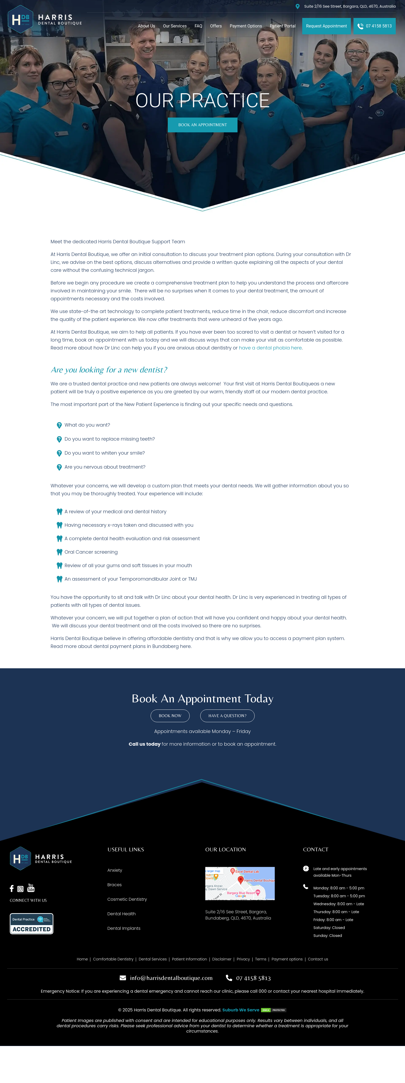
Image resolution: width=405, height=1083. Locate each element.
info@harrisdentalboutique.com (171, 977)
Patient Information (189, 959)
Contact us (318, 959)
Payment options (287, 959)
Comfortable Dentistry (113, 959)
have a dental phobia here (270, 347)
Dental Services (153, 959)
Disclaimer (222, 959)
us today (150, 744)
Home (82, 959)
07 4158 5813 (253, 977)
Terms (261, 959)
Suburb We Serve (240, 1010)
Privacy (243, 959)
